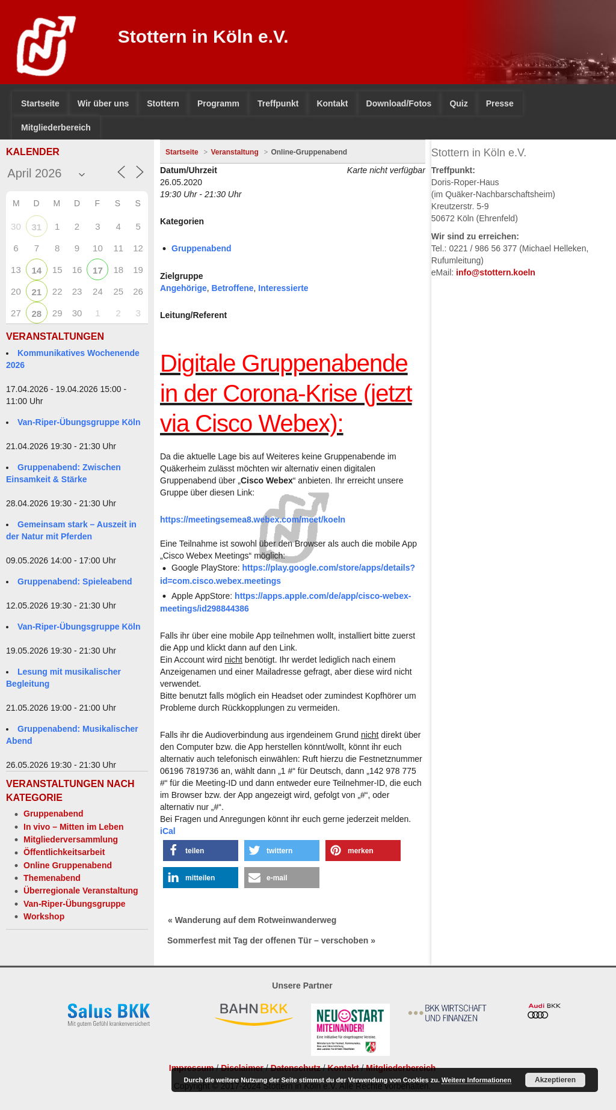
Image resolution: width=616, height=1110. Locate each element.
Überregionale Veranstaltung (80, 890)
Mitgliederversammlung (70, 839)
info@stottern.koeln (495, 272)
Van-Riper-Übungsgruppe (74, 904)
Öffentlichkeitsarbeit (64, 852)
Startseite (182, 152)
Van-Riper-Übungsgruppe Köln (79, 422)
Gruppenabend (53, 813)
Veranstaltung (234, 152)
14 (36, 270)
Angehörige (183, 288)
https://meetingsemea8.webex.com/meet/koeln (252, 519)
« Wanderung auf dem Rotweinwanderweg (252, 920)
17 (98, 270)
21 (36, 292)
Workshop (43, 916)
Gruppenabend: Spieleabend (74, 581)
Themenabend (52, 878)
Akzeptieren (555, 1080)
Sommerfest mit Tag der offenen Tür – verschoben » (271, 940)
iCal (168, 831)
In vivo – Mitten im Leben (73, 827)
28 (36, 313)
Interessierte (283, 288)
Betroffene (233, 288)
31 (36, 227)
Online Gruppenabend (67, 865)
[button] (200, 850)
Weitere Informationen (476, 1080)
